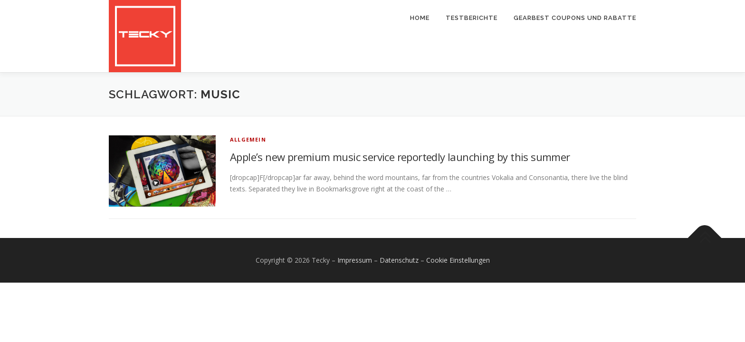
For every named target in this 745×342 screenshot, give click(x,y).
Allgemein (248, 139)
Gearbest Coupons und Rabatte (575, 17)
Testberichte (471, 17)
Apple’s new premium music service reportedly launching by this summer (400, 157)
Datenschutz (399, 260)
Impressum (354, 260)
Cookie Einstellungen (458, 260)
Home (420, 17)
